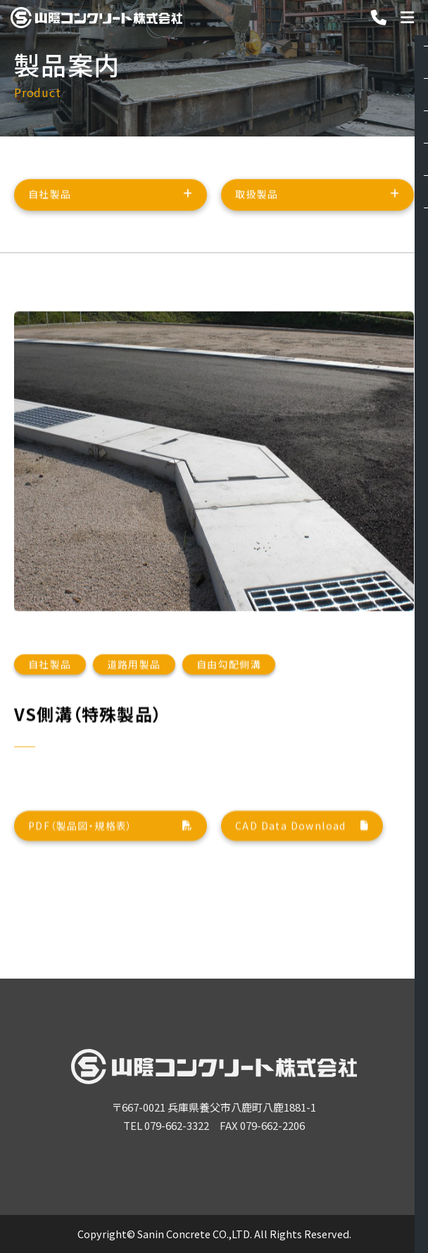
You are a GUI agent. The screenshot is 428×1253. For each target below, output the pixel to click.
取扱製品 (257, 201)
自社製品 (50, 201)
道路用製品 (134, 735)
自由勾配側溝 (228, 735)
